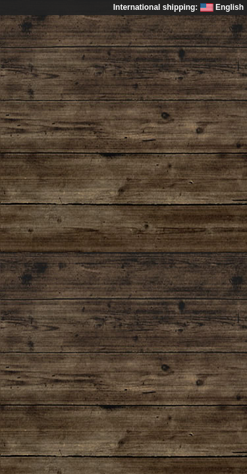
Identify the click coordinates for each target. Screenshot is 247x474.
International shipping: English (178, 7)
